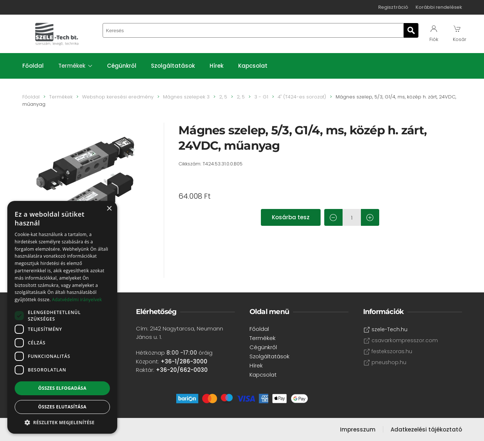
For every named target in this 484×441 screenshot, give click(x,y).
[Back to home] (57, 34)
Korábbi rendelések (438, 7)
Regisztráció (393, 7)
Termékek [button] (75, 66)
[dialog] (62, 317)
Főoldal (33, 66)
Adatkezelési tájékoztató (426, 429)
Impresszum (358, 429)
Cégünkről (121, 66)
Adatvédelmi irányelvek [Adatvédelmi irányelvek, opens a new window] (77, 299)
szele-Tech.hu (385, 329)
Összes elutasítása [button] (62, 407)
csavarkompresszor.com (400, 340)
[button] (62, 422)
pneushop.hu (385, 362)
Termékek (263, 338)
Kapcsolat (252, 66)
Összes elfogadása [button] (62, 388)
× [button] (109, 209)
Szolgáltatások (173, 66)
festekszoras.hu (388, 351)
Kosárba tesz (291, 217)
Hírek (216, 66)
